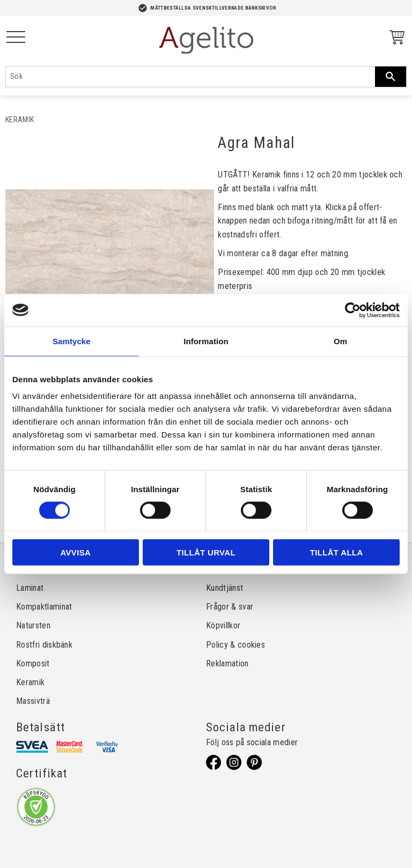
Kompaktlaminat (44, 607)
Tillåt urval (206, 552)
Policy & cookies (235, 645)
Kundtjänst (224, 588)
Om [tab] (340, 340)
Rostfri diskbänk (44, 645)
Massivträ (33, 701)
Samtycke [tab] (72, 340)
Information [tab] (206, 340)
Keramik (30, 682)
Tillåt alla (336, 552)
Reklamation (227, 663)
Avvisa (75, 552)
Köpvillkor (223, 625)
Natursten (33, 625)
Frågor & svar (229, 607)
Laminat (29, 588)
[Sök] (390, 76)
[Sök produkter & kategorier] (190, 77)
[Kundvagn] (394, 38)
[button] (15, 37)
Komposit (33, 663)
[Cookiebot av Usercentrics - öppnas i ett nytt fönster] (353, 310)
